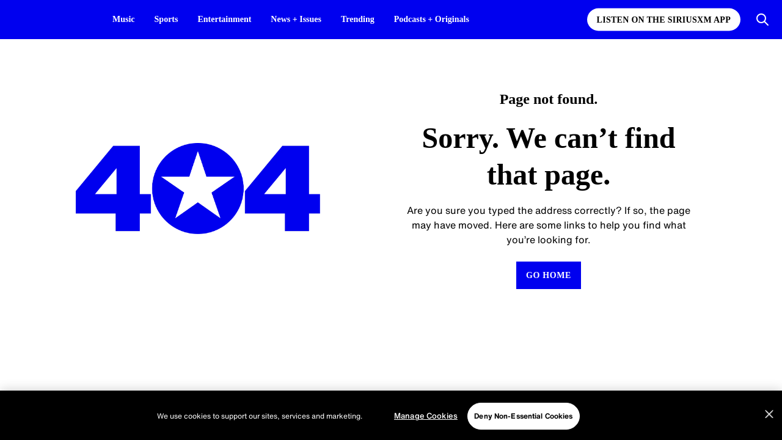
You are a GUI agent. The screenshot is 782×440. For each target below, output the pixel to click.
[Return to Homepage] (548, 275)
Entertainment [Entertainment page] (230, 19)
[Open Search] (762, 19)
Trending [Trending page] (375, 19)
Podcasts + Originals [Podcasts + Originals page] (454, 19)
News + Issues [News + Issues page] (308, 19)
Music (124, 19)
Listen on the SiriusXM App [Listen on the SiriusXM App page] (664, 19)
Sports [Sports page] (169, 19)
